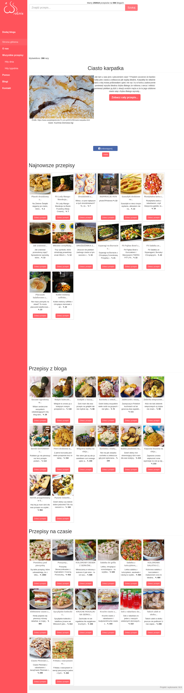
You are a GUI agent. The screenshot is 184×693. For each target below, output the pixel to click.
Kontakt (6, 88)
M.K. (180, 687)
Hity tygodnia (10, 68)
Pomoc (6, 75)
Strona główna (10, 42)
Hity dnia (8, 62)
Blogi (5, 81)
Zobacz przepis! (40, 218)
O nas (5, 48)
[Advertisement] (106, 34)
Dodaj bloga (9, 32)
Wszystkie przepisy (12, 55)
